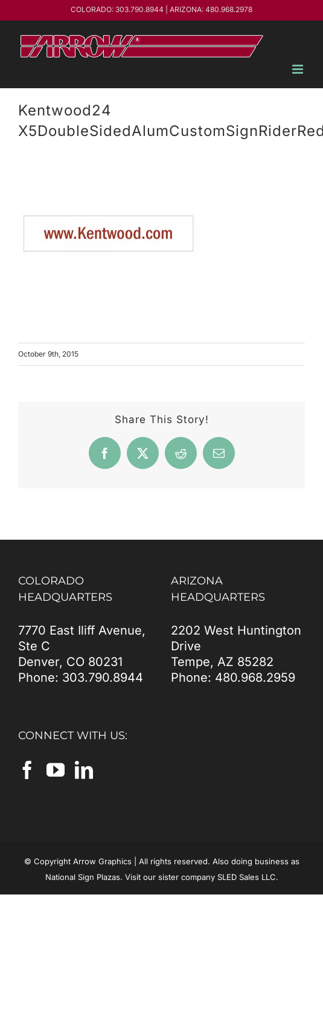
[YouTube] (55, 770)
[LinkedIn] (84, 770)
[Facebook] (27, 770)
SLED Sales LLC (246, 877)
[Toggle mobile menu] (298, 69)
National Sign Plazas (82, 877)
